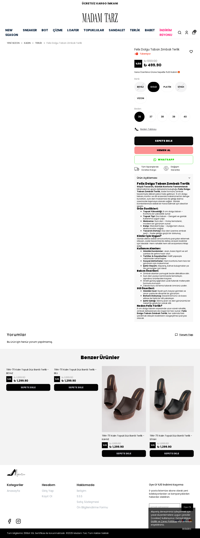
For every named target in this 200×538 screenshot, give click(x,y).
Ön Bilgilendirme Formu (92, 507)
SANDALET (117, 30)
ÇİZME (57, 30)
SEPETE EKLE (163, 141)
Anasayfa (13, 491)
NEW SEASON (11, 32)
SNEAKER (30, 30)
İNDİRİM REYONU (166, 32)
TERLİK (135, 30)
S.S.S (79, 496)
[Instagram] (18, 521)
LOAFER (73, 30)
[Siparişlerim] (187, 33)
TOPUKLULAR (94, 30)
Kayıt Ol (47, 496)
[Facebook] (9, 521)
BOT (45, 30)
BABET (150, 30)
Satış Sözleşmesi (88, 502)
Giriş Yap (48, 491)
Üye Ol (187, 507)
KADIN (29, 43)
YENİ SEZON (15, 43)
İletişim (81, 491)
